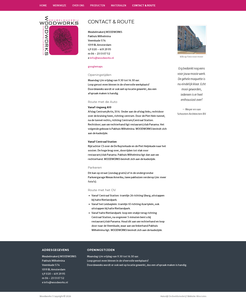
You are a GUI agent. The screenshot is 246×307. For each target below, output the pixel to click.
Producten (97, 5)
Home (43, 5)
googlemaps (95, 66)
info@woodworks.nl (102, 58)
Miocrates (201, 296)
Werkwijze (59, 5)
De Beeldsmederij (177, 296)
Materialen (118, 5)
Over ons (78, 5)
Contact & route (144, 5)
